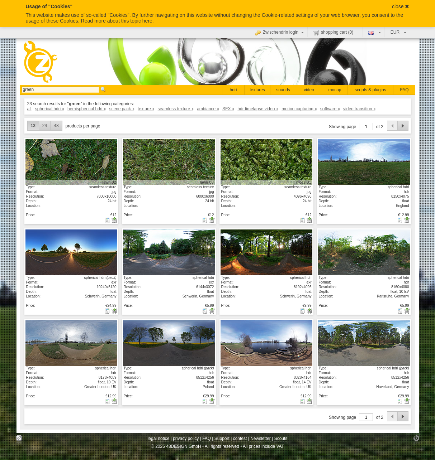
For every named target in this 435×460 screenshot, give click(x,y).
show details (71, 161)
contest (240, 438)
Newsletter (260, 438)
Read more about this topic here (116, 21)
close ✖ (401, 6)
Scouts (281, 438)
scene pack (121, 108)
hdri (233, 89)
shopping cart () (333, 32)
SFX (228, 108)
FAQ (404, 89)
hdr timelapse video (257, 108)
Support (222, 438)
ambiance (208, 108)
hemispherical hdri (86, 108)
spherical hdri (49, 108)
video (309, 89)
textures (257, 89)
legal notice (159, 438)
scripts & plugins (370, 89)
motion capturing (299, 108)
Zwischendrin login (280, 32)
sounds (283, 89)
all (29, 108)
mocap (334, 89)
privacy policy (186, 438)
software (330, 108)
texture (146, 108)
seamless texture (175, 108)
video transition (359, 108)
